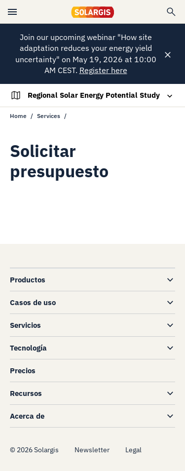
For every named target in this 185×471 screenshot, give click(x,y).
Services (48, 115)
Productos (27, 279)
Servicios (25, 325)
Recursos (26, 393)
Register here (103, 70)
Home (18, 115)
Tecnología (28, 348)
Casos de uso (33, 302)
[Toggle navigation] (92, 95)
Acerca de (27, 416)
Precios (23, 370)
